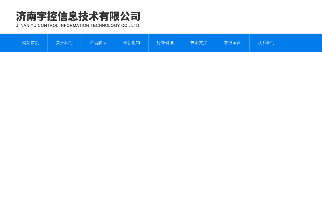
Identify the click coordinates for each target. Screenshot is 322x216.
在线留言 (232, 42)
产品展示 (98, 42)
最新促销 (131, 42)
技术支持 (198, 42)
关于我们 (64, 42)
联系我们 (266, 42)
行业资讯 (165, 42)
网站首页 (30, 42)
